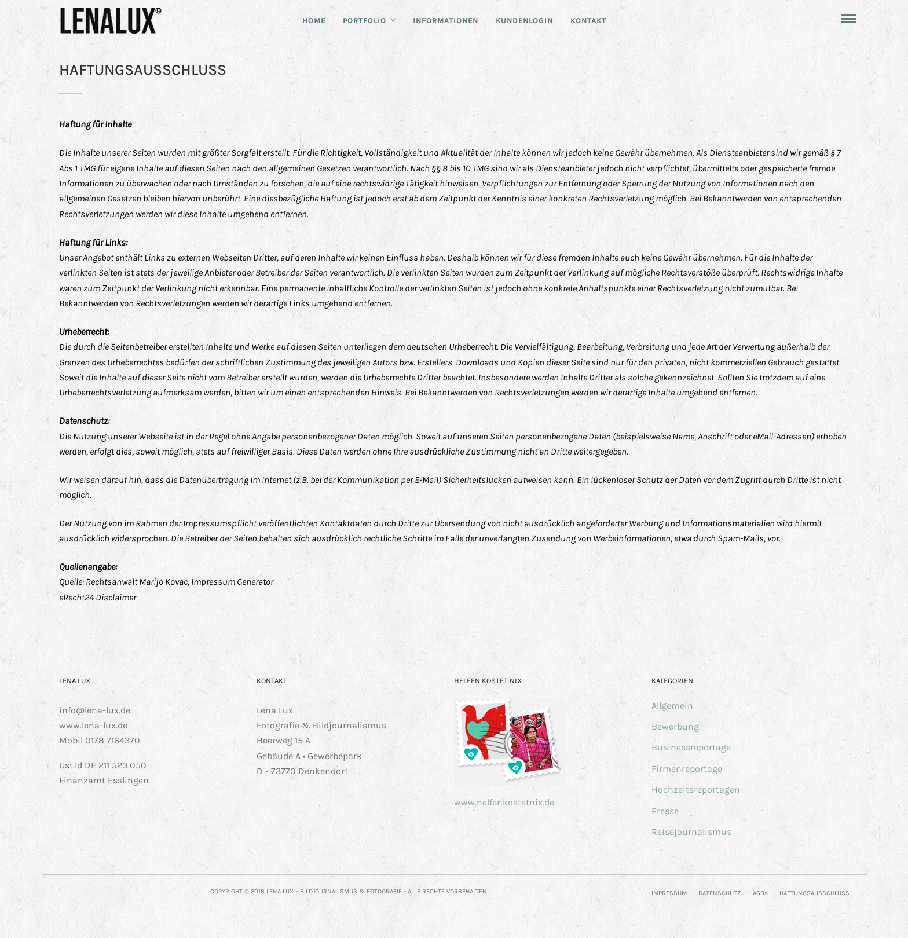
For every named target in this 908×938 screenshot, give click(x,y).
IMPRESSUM (669, 893)
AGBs (760, 893)
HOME (313, 20)
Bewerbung (675, 726)
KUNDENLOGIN (524, 20)
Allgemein (672, 705)
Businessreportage (691, 747)
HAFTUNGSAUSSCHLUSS (814, 893)
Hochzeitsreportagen (695, 789)
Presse (665, 810)
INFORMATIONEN (445, 20)
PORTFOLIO (364, 20)
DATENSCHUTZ (719, 893)
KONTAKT (588, 20)
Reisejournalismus (691, 831)
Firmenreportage (686, 768)
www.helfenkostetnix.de (504, 802)
